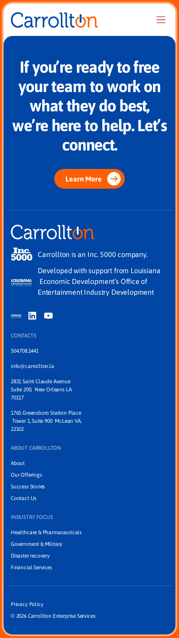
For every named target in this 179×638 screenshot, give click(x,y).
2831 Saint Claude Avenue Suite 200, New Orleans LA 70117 (42, 389)
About (18, 463)
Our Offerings (26, 475)
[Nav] (161, 20)
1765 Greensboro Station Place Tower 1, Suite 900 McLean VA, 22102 (46, 421)
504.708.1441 (25, 351)
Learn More (92, 179)
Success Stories (28, 486)
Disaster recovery (30, 556)
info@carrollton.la (32, 366)
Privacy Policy (27, 604)
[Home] (54, 20)
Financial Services (31, 567)
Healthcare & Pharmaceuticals (46, 532)
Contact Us (23, 498)
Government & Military (36, 544)
